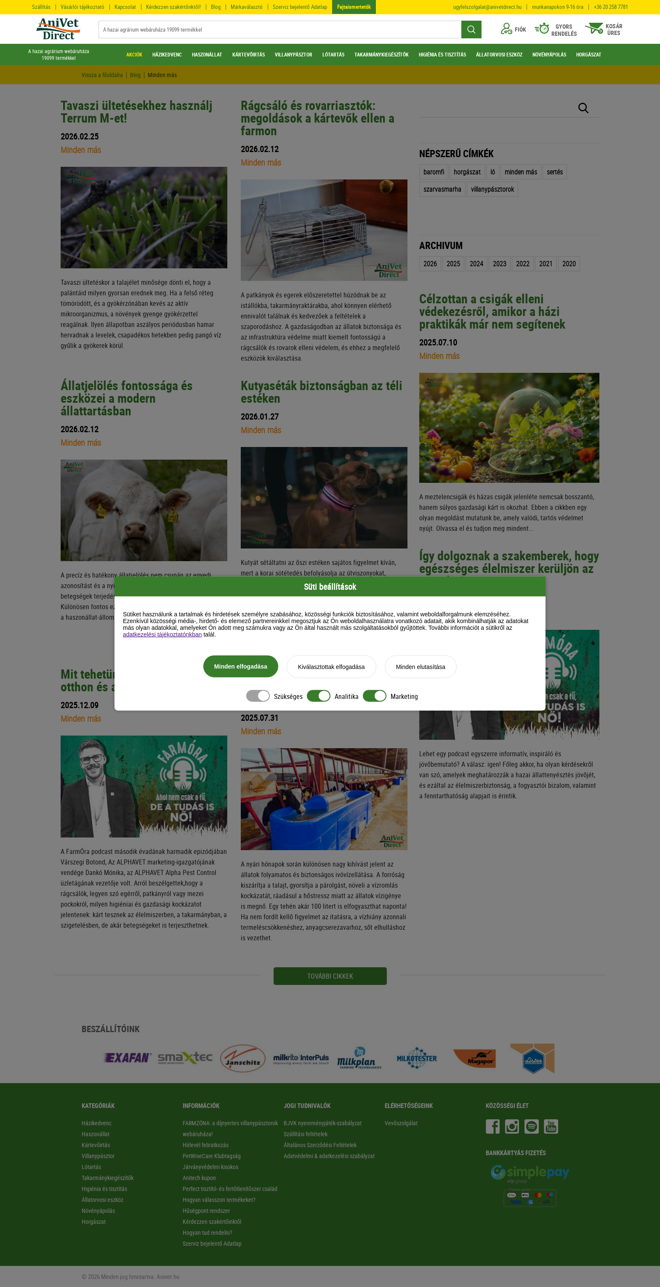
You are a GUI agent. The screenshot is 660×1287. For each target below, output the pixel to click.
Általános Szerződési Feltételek (320, 1145)
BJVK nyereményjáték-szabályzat (323, 1123)
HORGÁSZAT (588, 54)
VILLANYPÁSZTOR (293, 54)
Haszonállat (95, 1134)
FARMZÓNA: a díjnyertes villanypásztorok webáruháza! (230, 1128)
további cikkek (330, 976)
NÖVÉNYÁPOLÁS (549, 54)
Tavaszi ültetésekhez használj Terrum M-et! (136, 111)
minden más (521, 172)
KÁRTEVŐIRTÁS (248, 54)
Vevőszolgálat (401, 1123)
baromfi (433, 172)
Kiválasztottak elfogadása (331, 667)
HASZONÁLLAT (207, 54)
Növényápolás (98, 1211)
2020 (569, 263)
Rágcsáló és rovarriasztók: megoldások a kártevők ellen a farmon (317, 117)
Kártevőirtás (96, 1145)
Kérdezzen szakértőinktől (212, 1221)
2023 (499, 263)
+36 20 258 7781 (611, 7)
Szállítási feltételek (305, 1134)
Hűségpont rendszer (206, 1211)
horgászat (467, 172)
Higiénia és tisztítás (104, 1189)
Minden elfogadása (240, 666)
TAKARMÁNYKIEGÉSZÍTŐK (381, 54)
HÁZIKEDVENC (167, 54)
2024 (476, 263)
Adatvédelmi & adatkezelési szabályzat (329, 1156)
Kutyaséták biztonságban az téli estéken (321, 392)
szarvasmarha (442, 189)
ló (492, 172)
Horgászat (94, 1221)
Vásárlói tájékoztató (82, 7)
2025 (453, 263)
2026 (430, 263)
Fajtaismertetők (354, 7)
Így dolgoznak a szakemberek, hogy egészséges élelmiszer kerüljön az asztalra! (509, 568)
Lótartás (91, 1167)
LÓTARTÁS (333, 54)
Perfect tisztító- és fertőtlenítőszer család (230, 1189)
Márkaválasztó (247, 7)
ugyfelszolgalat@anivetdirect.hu (487, 7)
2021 (546, 263)
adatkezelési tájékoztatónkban (162, 634)
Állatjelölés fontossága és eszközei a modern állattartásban (127, 398)
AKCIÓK (134, 54)
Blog (216, 7)
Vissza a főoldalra (102, 75)
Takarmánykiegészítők (107, 1178)
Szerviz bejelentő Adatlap (300, 7)
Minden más (162, 75)
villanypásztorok (492, 189)
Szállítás (41, 7)
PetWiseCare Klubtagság (212, 1156)
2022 (523, 263)
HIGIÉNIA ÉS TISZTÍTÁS (442, 54)
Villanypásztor (98, 1156)
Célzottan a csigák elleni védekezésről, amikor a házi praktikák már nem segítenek (492, 311)
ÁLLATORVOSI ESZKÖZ (499, 54)
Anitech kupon (199, 1178)
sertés (555, 172)
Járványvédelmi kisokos (210, 1167)
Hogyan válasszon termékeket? (219, 1200)
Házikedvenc (97, 1123)
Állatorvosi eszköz (102, 1200)
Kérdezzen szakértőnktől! (173, 7)
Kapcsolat (125, 7)
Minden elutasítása (421, 667)
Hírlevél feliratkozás (206, 1145)
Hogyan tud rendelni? (207, 1232)
